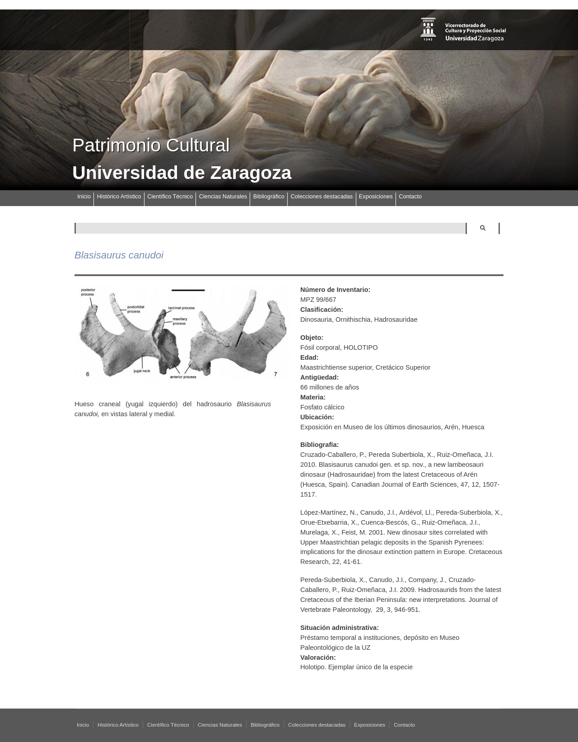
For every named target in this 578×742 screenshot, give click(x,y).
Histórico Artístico (119, 196)
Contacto (410, 196)
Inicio (84, 196)
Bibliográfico (268, 196)
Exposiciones (376, 196)
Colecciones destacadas (322, 196)
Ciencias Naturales (223, 196)
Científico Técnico (170, 196)
